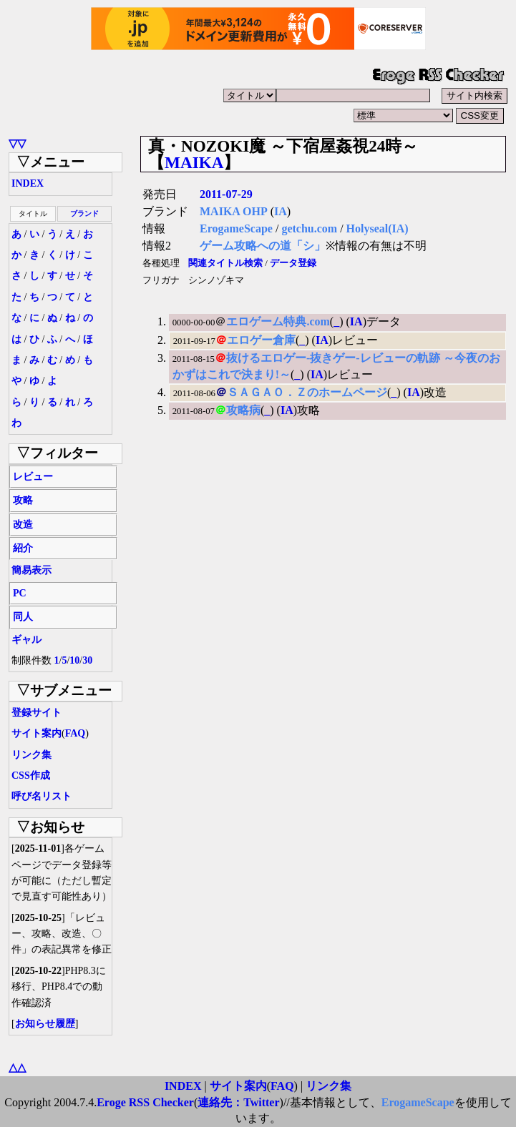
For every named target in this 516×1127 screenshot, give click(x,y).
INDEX (27, 183)
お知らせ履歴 (45, 1023)
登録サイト (36, 712)
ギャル (26, 639)
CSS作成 (30, 775)
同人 (23, 616)
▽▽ (17, 143)
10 (74, 660)
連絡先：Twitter (238, 1102)
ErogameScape (236, 228)
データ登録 (293, 263)
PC (19, 593)
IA (280, 211)
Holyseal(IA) (377, 228)
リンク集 (31, 754)
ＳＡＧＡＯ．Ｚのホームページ (307, 392)
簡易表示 (31, 570)
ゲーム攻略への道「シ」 (263, 246)
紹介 (23, 548)
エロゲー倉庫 (261, 340)
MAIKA (194, 162)
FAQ (75, 733)
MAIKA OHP (234, 211)
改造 (23, 524)
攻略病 (243, 410)
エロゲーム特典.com (277, 321)
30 (87, 660)
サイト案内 (36, 733)
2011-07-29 (226, 194)
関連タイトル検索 (225, 263)
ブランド (84, 213)
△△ (17, 1067)
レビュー (33, 476)
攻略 (23, 500)
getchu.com (309, 228)
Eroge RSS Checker (145, 1102)
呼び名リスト (41, 796)
